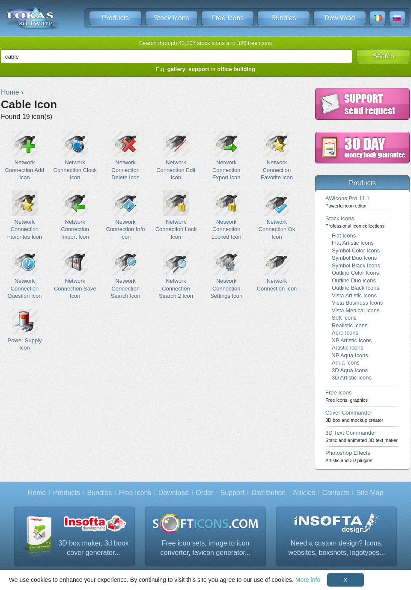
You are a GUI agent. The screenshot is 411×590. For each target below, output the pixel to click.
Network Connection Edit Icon (175, 156)
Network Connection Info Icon (125, 215)
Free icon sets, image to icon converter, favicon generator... (206, 548)
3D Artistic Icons (352, 377)
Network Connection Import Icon (75, 215)
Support (232, 492)
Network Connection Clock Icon (75, 156)
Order (204, 492)
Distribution (268, 492)
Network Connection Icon (276, 270)
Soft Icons (344, 317)
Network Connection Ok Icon (276, 215)
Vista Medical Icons (355, 310)
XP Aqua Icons (350, 355)
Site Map (369, 492)
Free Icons (227, 17)
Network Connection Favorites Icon (24, 215)
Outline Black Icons (355, 288)
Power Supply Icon (24, 330)
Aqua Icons (346, 362)
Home (37, 492)
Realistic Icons (350, 325)
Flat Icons (344, 235)
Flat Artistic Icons (353, 243)
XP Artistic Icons (352, 340)
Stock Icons (171, 17)
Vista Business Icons (357, 302)
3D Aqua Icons (350, 370)
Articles (304, 492)
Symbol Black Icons (356, 265)
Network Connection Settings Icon (226, 274)
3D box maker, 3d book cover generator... (93, 548)
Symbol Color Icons (356, 250)
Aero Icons (345, 332)
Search (383, 55)
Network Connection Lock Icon (175, 215)
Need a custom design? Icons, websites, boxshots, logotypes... (337, 548)
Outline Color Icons (355, 273)
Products (115, 17)
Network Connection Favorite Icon (276, 156)
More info (307, 579)
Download (340, 17)
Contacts (335, 492)
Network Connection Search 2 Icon (175, 274)
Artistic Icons (347, 347)
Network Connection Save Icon (75, 274)
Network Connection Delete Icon (125, 156)
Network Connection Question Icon (24, 274)
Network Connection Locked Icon (226, 215)
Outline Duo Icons (354, 280)
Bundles (283, 17)
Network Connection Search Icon (125, 274)
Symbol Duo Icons (354, 258)
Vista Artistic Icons (354, 295)
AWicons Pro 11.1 (347, 201)
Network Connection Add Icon (24, 156)
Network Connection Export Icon (226, 156)
